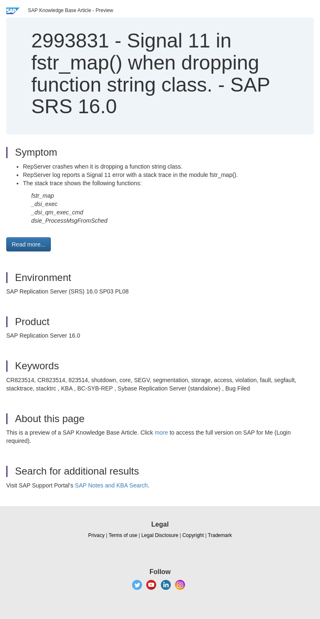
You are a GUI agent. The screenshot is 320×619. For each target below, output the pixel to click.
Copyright (193, 535)
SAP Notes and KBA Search (111, 485)
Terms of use (123, 535)
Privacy (96, 535)
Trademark (220, 535)
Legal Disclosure (159, 535)
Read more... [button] (28, 244)
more (161, 432)
